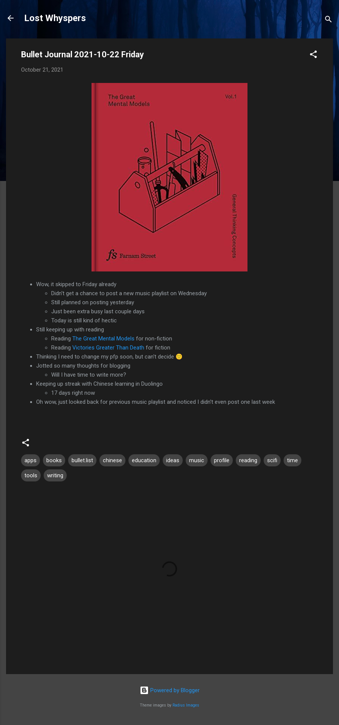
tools (30, 475)
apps (30, 460)
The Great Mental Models (103, 338)
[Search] (328, 20)
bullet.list (82, 460)
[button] (313, 55)
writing (55, 475)
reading (248, 460)
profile (221, 460)
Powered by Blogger (170, 690)
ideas (172, 460)
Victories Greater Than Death (108, 347)
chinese (112, 460)
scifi (272, 460)
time (292, 460)
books (54, 460)
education (144, 460)
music (196, 460)
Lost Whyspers (55, 18)
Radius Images (186, 705)
